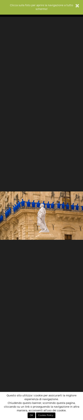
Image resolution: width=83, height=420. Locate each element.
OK (31, 415)
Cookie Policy (45, 415)
